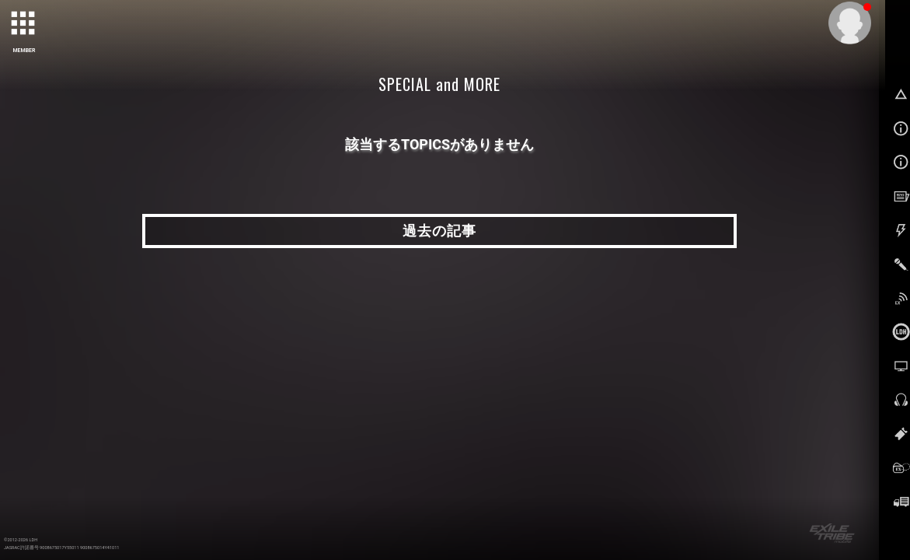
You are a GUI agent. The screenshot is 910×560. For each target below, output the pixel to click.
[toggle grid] (24, 24)
